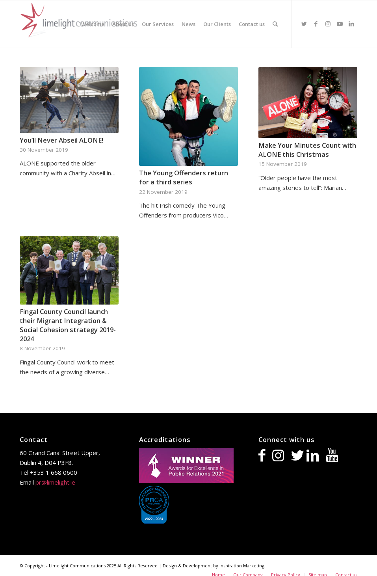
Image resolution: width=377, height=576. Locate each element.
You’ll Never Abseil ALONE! (61, 140)
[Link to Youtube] (339, 24)
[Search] (275, 24)
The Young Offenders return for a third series (183, 177)
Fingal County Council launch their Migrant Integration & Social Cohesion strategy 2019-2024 (68, 325)
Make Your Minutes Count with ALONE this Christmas (307, 150)
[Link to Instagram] (328, 24)
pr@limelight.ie (55, 482)
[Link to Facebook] (316, 24)
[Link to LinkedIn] (351, 24)
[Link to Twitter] (304, 24)
